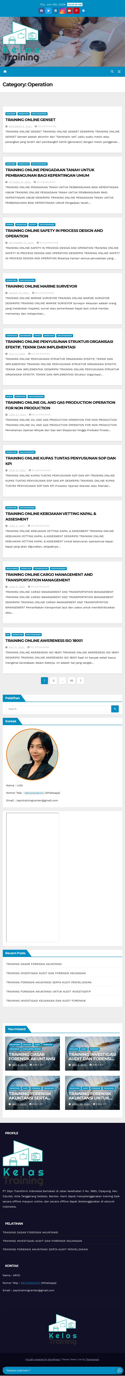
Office (38, 336)
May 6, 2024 (19, 1065)
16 (71, 681)
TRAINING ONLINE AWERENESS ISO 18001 (43, 640)
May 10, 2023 (17, 647)
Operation (24, 114)
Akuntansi (15, 1045)
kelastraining (45, 126)
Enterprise (25, 336)
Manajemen (12, 569)
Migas (9, 397)
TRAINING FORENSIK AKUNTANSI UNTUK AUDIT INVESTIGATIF (48, 991)
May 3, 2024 (79, 1065)
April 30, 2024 (81, 1104)
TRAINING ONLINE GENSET (30, 120)
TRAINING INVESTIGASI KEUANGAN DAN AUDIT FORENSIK (46, 1000)
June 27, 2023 (18, 415)
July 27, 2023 (17, 354)
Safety (33, 225)
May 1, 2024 (19, 1104)
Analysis (27, 1045)
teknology (49, 1088)
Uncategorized (39, 114)
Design (9, 225)
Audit (37, 1045)
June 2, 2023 (17, 587)
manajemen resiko (32, 1049)
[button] (112, 71)
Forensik (47, 1045)
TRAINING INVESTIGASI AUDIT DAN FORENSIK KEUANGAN (46, 973)
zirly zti (37, 1065)
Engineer (10, 114)
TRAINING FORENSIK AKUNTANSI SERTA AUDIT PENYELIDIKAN (48, 982)
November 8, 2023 (20, 126)
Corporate (11, 336)
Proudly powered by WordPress (43, 1359)
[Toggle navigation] (119, 72)
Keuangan (14, 1049)
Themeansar (92, 1359)
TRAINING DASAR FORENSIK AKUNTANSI (34, 964)
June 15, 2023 (17, 470)
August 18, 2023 (19, 293)
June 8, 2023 (17, 526)
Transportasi (41, 569)
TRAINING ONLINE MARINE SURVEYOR (41, 286)
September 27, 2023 (21, 243)
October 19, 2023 (20, 182)
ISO (7, 635)
